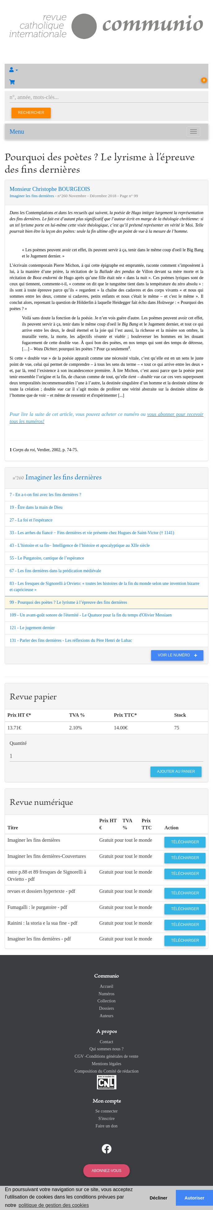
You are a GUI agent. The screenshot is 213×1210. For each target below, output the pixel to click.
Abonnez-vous (106, 1171)
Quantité (18, 743)
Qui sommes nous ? (106, 1049)
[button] (106, 70)
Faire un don (107, 1126)
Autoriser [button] (194, 1197)
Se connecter (106, 1111)
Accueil (106, 986)
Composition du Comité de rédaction (107, 1071)
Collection (106, 1001)
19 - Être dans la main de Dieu (36, 507)
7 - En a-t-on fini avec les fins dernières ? (45, 494)
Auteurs (106, 1015)
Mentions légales (106, 1063)
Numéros (106, 994)
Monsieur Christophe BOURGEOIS (50, 189)
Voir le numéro (179, 655)
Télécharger (185, 842)
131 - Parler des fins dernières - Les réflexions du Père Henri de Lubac (71, 640)
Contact (106, 1041)
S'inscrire (106, 1118)
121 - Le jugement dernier (32, 627)
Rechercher (31, 112)
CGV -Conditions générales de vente (106, 1056)
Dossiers (106, 1008)
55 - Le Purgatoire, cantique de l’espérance (47, 558)
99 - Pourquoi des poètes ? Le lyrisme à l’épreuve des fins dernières (68, 602)
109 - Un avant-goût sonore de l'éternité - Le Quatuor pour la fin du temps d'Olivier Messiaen (91, 615)
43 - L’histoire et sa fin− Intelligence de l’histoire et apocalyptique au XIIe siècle (80, 545)
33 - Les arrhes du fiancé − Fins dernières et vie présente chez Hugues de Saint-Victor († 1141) (92, 532)
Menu (17, 131)
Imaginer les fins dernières (32, 195)
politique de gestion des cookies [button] (54, 1205)
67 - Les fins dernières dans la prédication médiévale (55, 570)
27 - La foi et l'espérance (31, 520)
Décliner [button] (158, 1197)
